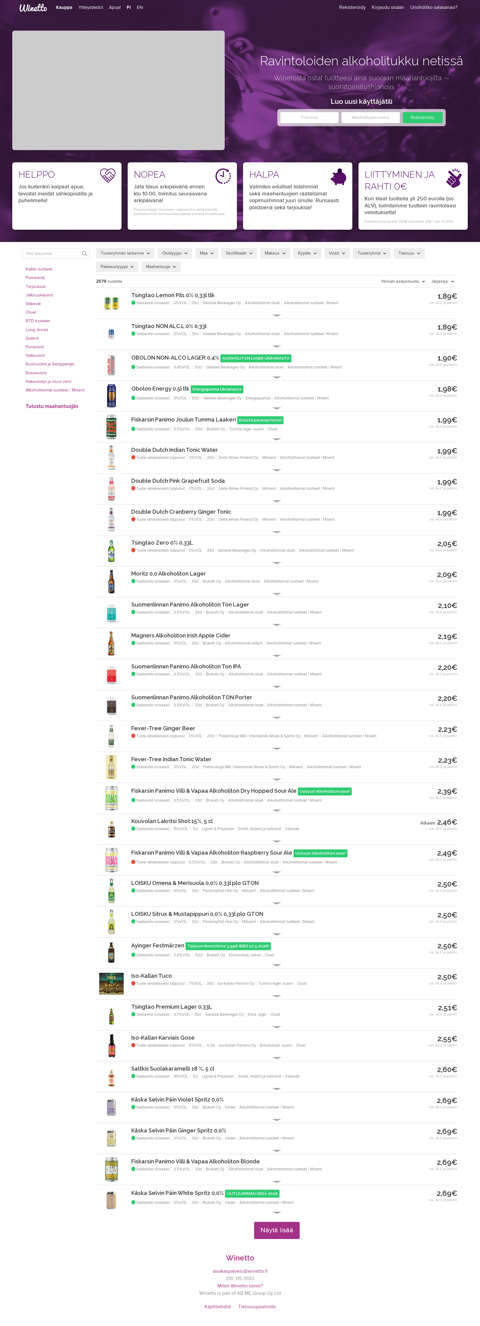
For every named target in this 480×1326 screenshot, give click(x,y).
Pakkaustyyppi (114, 266)
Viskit (334, 253)
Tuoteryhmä (369, 253)
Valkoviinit (35, 355)
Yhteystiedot (90, 7)
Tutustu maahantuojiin (52, 406)
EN (140, 7)
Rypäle (304, 253)
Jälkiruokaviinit (39, 295)
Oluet (31, 312)
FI (129, 7)
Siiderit (32, 338)
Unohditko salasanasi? (433, 7)
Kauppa (64, 7)
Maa (204, 253)
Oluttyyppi (172, 253)
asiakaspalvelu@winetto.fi (240, 1271)
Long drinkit (37, 329)
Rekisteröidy (422, 117)
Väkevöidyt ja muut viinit (48, 381)
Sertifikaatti (236, 253)
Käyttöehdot (217, 1307)
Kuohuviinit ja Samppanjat (50, 364)
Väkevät (33, 303)
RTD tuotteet (38, 321)
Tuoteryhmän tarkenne (122, 253)
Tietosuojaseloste (257, 1307)
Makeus (272, 253)
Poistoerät (35, 277)
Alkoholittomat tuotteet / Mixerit (55, 390)
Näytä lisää (277, 1230)
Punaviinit (35, 347)
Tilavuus (406, 253)
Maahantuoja (158, 266)
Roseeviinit (36, 373)
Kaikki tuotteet (39, 269)
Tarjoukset (36, 286)
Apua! (115, 7)
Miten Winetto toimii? (240, 1286)
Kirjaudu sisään (388, 7)
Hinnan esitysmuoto (400, 281)
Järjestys (439, 281)
